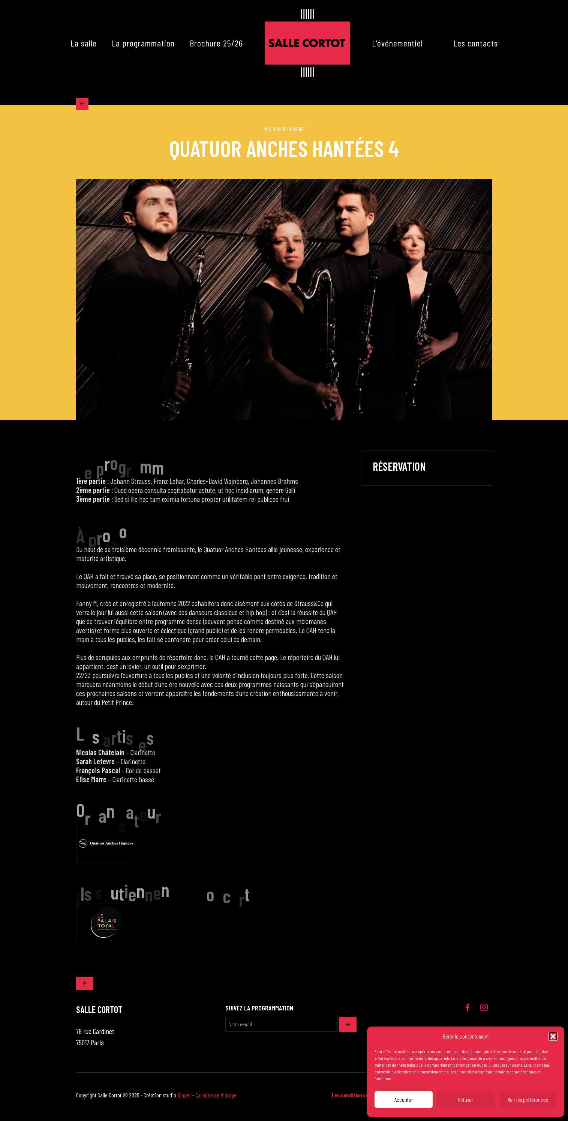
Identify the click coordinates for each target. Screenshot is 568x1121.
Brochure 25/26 (216, 42)
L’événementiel (397, 42)
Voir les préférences (528, 1099)
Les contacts (475, 42)
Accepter (403, 1099)
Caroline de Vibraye (216, 1098)
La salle (83, 42)
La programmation (143, 42)
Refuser (465, 1099)
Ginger (184, 1098)
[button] (553, 1036)
